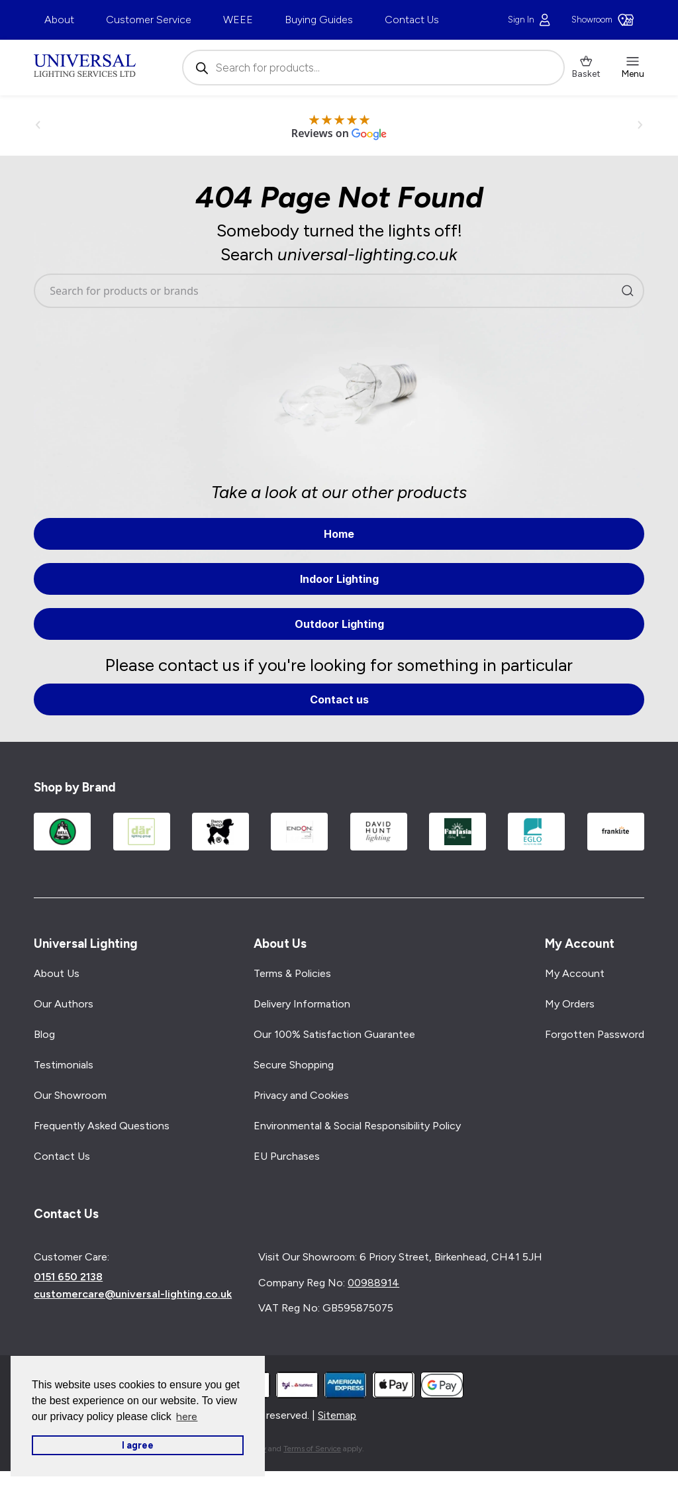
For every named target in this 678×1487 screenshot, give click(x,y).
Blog (44, 1034)
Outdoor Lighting (339, 624)
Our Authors (63, 1004)
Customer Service (148, 19)
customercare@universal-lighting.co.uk (133, 1294)
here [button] (186, 1416)
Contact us (339, 699)
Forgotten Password (594, 1034)
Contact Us (412, 19)
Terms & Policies (292, 973)
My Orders (570, 1004)
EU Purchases (287, 1156)
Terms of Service (312, 1448)
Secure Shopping (294, 1064)
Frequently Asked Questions (102, 1125)
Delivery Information (302, 1004)
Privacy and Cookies (301, 1095)
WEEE (238, 19)
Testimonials (63, 1064)
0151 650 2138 (68, 1277)
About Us (56, 973)
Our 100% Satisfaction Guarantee (334, 1034)
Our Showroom (70, 1095)
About (59, 19)
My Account (575, 973)
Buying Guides (319, 19)
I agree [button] (138, 1445)
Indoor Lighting (339, 579)
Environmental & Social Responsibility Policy (357, 1125)
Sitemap (337, 1415)
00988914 (373, 1282)
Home (339, 533)
